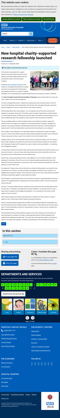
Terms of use (5, 398)
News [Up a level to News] (6, 242)
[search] (31, 34)
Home (2, 47)
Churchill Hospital (6, 342)
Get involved (4, 386)
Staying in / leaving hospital (39, 339)
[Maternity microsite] (18, 307)
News (8, 47)
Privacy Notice (5, 394)
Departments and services (12, 294)
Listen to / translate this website (40, 346)
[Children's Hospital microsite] (41, 307)
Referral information (7, 363)
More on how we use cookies (23, 14)
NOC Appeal (4, 382)
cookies (54, 263)
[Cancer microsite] (7, 307)
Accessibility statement (17, 394)
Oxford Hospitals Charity (14, 84)
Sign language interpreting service (40, 350)
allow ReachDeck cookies (46, 260)
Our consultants (5, 366)
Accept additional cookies (11, 19)
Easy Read (34, 343)
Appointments (35, 331)
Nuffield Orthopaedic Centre (9, 338)
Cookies (27, 394)
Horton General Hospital (8, 346)
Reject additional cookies (31, 19)
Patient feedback (36, 335)
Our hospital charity (6, 378)
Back (3, 223)
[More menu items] (41, 40)
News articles (16, 47)
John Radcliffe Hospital (8, 334)
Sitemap (34, 394)
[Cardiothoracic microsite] (30, 307)
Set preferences (48, 19)
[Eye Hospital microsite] (53, 307)
